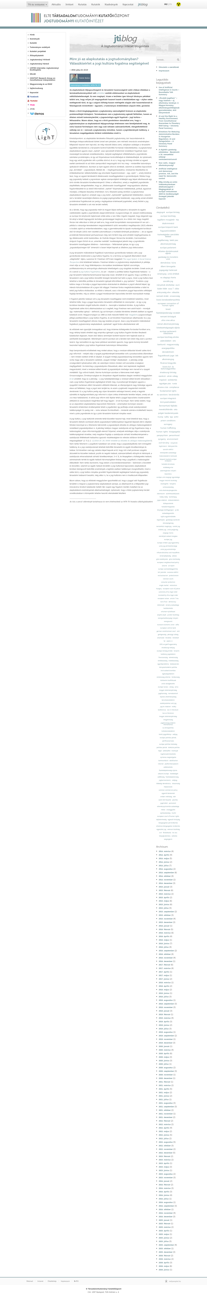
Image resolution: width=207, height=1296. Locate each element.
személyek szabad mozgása (168, 536)
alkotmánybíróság (168, 244)
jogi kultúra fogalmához (90, 271)
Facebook (34, 97)
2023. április (164, 1163)
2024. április (164, 1191)
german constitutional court (166, 631)
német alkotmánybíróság (168, 324)
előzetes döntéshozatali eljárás (168, 252)
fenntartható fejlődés (168, 406)
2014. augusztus (166, 869)
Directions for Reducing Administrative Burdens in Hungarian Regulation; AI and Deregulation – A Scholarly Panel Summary (169, 138)
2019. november (166, 1039)
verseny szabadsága (172, 605)
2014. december (165, 883)
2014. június (164, 862)
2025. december (165, 1252)
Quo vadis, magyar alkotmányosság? (167, 164)
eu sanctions (162, 395)
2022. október (165, 1145)
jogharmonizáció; (165, 780)
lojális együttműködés (168, 516)
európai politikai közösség (168, 744)
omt (178, 631)
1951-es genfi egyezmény (168, 644)
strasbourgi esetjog (168, 647)
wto (174, 341)
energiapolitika (168, 348)
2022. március (165, 1124)
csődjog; (174, 780)
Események (35, 39)
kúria (174, 263)
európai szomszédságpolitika (168, 569)
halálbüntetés (168, 608)
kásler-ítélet (162, 289)
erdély (174, 706)
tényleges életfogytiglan (165, 510)
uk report (171, 566)
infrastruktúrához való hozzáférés (168, 552)
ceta (175, 409)
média (163, 810)
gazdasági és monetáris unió (168, 258)
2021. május (164, 1092)
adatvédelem (165, 341)
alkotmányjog (168, 359)
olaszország (176, 783)
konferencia (162, 710)
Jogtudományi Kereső (39, 64)
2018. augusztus (166, 1000)
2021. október (165, 1110)
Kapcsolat (128, 4)
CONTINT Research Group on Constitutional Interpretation (42, 79)
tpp (171, 417)
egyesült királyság (174, 819)
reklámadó (160, 605)
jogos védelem (162, 500)
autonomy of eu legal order (168, 592)
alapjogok (161, 212)
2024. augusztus (166, 1202)
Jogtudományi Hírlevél (40, 60)
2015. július (164, 908)
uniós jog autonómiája (168, 549)
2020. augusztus (166, 1067)
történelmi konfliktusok (168, 680)
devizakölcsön (168, 352)
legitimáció (163, 446)
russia (174, 383)
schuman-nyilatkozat (168, 611)
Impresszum (164, 70)
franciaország (163, 657)
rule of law (163, 602)
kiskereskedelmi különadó (168, 456)
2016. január (164, 925)
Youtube (33, 101)
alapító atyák (161, 615)
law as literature (168, 713)
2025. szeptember (166, 1245)
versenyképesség (165, 556)
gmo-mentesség (174, 559)
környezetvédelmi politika (168, 667)
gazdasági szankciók (173, 520)
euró (178, 285)
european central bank (168, 628)
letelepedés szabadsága (168, 453)
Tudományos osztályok (40, 47)
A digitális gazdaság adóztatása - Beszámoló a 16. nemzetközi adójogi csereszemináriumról (169, 154)
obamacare (161, 493)
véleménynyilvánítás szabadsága (168, 806)
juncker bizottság (173, 615)
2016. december (165, 961)
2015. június (164, 904)
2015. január (164, 886)
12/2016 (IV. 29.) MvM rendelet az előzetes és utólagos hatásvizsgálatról (121, 440)
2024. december (165, 1216)
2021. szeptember (166, 1106)
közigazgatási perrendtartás (168, 823)
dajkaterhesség (161, 819)
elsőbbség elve (168, 467)
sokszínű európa (163, 773)
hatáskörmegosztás (168, 507)
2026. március (165, 1259)
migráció (163, 380)
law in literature (172, 710)
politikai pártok (162, 747)
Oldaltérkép (52, 1281)
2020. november (166, 1074)
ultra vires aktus (168, 320)
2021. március (165, 1085)
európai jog (168, 539)
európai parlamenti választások (168, 332)
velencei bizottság (173, 829)
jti (142, 4)
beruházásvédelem (168, 700)
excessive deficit (172, 572)
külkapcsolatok (168, 503)
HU (165, 4)
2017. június (164, 979)
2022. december (165, 1152)
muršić (174, 813)
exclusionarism (163, 575)
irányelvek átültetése (165, 285)
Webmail (29, 1281)
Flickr (32, 105)
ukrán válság (172, 376)
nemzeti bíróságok (168, 317)
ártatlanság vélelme (163, 677)
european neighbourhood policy (168, 562)
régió (160, 751)
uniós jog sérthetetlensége (168, 546)
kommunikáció (163, 760)
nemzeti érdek (162, 296)
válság (171, 687)
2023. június (164, 1170)
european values (163, 598)
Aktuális (56, 4)
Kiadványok (111, 4)
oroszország (175, 296)
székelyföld (166, 751)
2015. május (164, 901)
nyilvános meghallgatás (168, 757)
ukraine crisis (162, 387)
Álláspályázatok (37, 55)
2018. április (164, 986)
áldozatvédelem (173, 500)
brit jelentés (162, 572)
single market (164, 585)
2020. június (164, 1060)
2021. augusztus (166, 1103)
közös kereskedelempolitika (168, 300)
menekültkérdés (166, 409)
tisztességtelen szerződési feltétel (168, 235)
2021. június (164, 1096)
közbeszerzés (174, 664)
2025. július (164, 1241)
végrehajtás (161, 520)
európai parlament (168, 248)
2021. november (166, 1113)
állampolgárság (168, 523)
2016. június (164, 943)
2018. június (164, 993)
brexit (168, 309)
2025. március (165, 1227)
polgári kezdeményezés (168, 413)
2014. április (164, 855)
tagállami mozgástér (166, 220)
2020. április (164, 1053)
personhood (174, 435)
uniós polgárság (172, 529)
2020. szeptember (166, 1071)
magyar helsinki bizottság (168, 480)
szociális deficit (168, 449)
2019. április (164, 1021)
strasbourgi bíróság (168, 372)
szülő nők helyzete (165, 800)
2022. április (164, 1127)
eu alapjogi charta (168, 277)
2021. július (164, 1099)
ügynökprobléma (163, 664)
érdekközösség (173, 661)
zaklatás (174, 836)
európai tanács (163, 687)
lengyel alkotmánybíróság (168, 690)
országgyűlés (170, 810)
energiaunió (168, 621)
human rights (162, 432)
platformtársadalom (171, 764)
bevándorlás (174, 395)
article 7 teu (174, 598)
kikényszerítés (172, 446)
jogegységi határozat (168, 270)
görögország (162, 634)
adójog (175, 734)
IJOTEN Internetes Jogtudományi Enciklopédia (44, 69)
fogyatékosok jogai (166, 356)
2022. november (166, 1149)
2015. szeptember (166, 911)
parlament (172, 803)
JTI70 (32, 109)
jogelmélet (164, 803)
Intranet (40, 1281)
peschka (175, 800)
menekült (175, 638)
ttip (177, 220)
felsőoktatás (167, 832)
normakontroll (173, 693)
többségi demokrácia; (163, 783)
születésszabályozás (172, 493)
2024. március (165, 1188)
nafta (166, 417)
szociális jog (168, 281)
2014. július (164, 865)
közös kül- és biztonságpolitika (168, 368)
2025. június (164, 1237)
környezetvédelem (168, 402)
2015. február (164, 890)
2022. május (164, 1131)
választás (175, 292)
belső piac (174, 240)
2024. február (164, 1184)
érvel (72, 378)
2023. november (166, 1177)
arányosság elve (164, 292)
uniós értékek (173, 274)
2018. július (164, 996)
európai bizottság (168, 216)
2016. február (164, 929)
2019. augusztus (166, 1032)
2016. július (164, 947)
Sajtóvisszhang (36, 88)
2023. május (164, 1167)
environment (172, 439)
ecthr (176, 417)
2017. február (164, 964)
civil (160, 832)
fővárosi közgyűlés (168, 363)
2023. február (164, 1156)
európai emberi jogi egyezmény (168, 543)
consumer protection (168, 582)
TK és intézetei (36, 4)
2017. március (165, 968)
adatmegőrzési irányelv (168, 471)
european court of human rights (168, 816)
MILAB (33, 74)
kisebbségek (174, 773)
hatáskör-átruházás (168, 464)
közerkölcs (168, 474)
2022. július (164, 1138)
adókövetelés (168, 767)
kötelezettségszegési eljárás (168, 328)
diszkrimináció (168, 223)
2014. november (166, 879)
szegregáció (168, 839)
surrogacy (168, 424)
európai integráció (168, 398)
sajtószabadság (165, 813)
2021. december (165, 1117)
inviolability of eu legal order (168, 595)
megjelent (133, 314)
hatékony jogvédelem (168, 654)
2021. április (164, 1089)
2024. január (164, 1181)
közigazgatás (174, 432)
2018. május (164, 989)
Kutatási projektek (38, 51)
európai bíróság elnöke (165, 651)
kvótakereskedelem (168, 731)
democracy (172, 602)
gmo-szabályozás (162, 559)
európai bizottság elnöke (168, 337)
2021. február (164, 1081)
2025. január (164, 1220)
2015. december (165, 922)
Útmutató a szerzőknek (169, 67)
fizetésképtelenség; (172, 777)
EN (170, 4)
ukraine (164, 566)
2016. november (166, 957)
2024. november (166, 1213)
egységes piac (165, 383)
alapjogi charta (168, 533)
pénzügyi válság (172, 634)
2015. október (165, 915)
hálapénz (173, 484)
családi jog (176, 526)
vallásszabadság (168, 487)
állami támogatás (168, 266)
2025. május (164, 1234)
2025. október (165, 1248)
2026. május (164, 1266)
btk (176, 356)
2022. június (164, 1135)
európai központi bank (168, 227)
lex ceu (174, 832)
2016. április (164, 936)
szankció (162, 376)
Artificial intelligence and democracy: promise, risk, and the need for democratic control (168, 173)
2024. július (164, 1198)
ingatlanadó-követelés (168, 754)
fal (164, 641)
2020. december (165, 1078)
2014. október (165, 876)
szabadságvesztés (168, 513)
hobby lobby (164, 497)
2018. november (166, 1007)
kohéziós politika (174, 747)
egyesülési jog (161, 829)
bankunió (161, 344)
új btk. (177, 510)
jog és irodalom (165, 706)
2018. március (165, 982)
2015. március (165, 894)
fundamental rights (168, 391)
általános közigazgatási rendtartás (168, 826)
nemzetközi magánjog (163, 526)
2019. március (165, 1018)
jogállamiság (163, 240)
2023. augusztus (166, 1174)
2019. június (164, 1025)
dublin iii (170, 641)
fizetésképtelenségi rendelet (168, 313)
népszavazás (168, 787)
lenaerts (176, 651)
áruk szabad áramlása (168, 670)
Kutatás (82, 4)
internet (161, 764)
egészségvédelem (168, 674)
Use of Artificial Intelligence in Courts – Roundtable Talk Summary (169, 91)
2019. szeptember (166, 1035)
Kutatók (95, 4)
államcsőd (160, 638)
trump (160, 417)
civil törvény (164, 443)
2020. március (165, 1050)
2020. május (164, 1057)
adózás (174, 556)
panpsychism (162, 435)
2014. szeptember (166, 872)
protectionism (173, 575)
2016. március (165, 932)
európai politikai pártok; (168, 737)
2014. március (165, 851)
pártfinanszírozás (168, 741)
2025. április (164, 1230)
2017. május (164, 975)
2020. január (164, 1046)
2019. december (165, 1042)
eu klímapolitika (168, 728)
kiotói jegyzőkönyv (165, 734)
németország (173, 657)
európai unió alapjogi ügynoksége (168, 477)
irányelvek (173, 443)
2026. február (164, 1255)
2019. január (164, 1011)
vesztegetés (164, 484)
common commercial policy (168, 790)
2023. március (165, 1159)
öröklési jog (162, 529)
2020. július (164, 1064)
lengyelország (168, 720)
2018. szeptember (166, 1003)
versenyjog (161, 274)
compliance (174, 387)
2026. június (164, 1269)
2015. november (166, 918)
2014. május (164, 858)
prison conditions (168, 421)
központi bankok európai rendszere (168, 460)
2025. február (164, 1223)
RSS (76, 1281)
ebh (174, 796)
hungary (159, 588)
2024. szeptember (166, 1206)
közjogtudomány (164, 836)
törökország (176, 677)
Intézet (69, 4)
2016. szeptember (166, 950)
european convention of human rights (168, 304)
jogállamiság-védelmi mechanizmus (168, 723)
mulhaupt (174, 751)
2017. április (164, 972)
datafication (173, 760)
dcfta (177, 624)
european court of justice (171, 588)
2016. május (164, 940)
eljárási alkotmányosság (168, 697)
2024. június (164, 1195)
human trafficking (168, 428)
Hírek (32, 35)
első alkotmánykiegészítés (168, 490)
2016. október (165, 954)
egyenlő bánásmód (168, 793)
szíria (176, 687)
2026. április (164, 1262)
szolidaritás (172, 380)
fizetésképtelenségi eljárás (168, 770)
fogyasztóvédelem (168, 231)
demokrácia (165, 263)
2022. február (164, 1121)
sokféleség (161, 777)
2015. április (164, 897)
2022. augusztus (166, 1142)
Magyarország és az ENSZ (41, 84)
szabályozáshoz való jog (168, 703)
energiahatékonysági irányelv (168, 618)
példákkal (101, 93)
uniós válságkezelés (168, 683)
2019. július (164, 1028)
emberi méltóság (166, 796)
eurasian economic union (165, 624)
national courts (168, 579)
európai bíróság (173, 212)
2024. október (165, 1209)
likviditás (168, 638)
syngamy (162, 439)
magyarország (173, 344)
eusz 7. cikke (173, 289)
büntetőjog (173, 497)
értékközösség (162, 661)
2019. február (164, 1014)
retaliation (173, 585)
